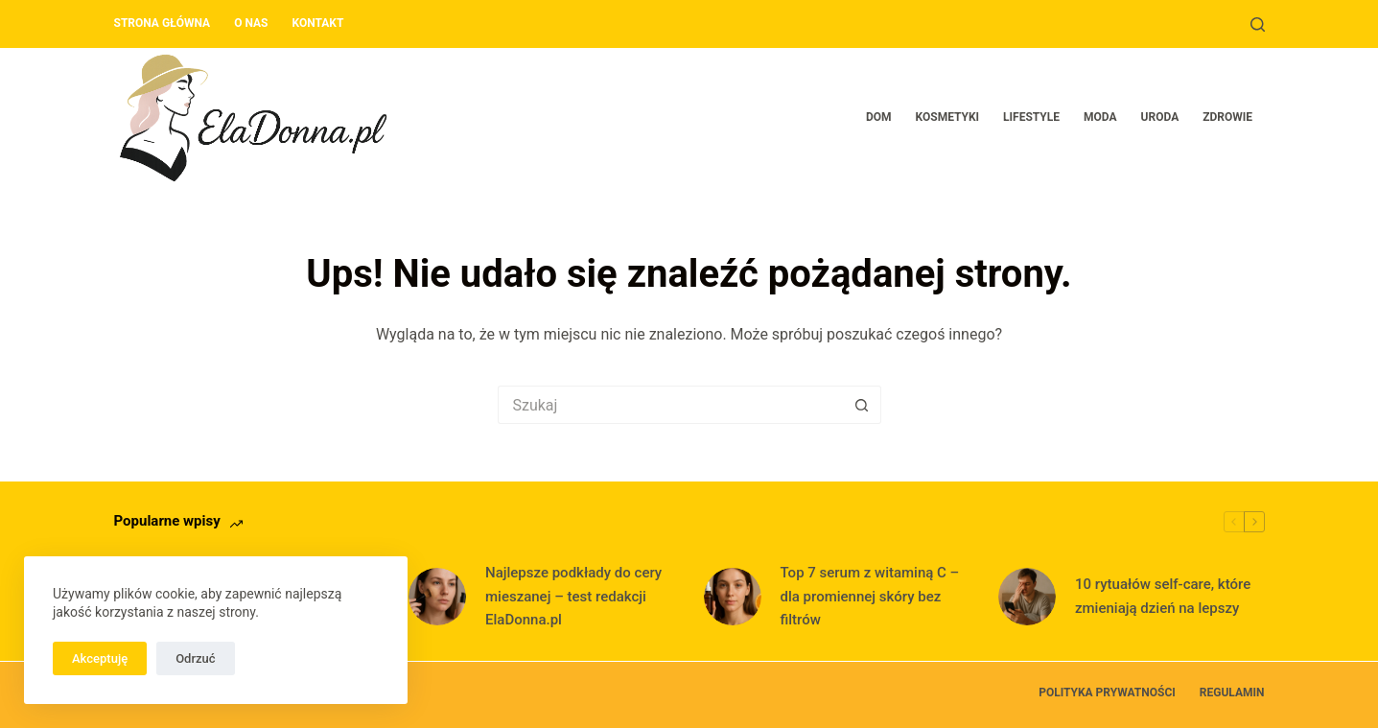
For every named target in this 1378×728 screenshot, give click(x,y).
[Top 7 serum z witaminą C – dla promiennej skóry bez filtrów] (732, 596)
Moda (1100, 117)
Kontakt (317, 23)
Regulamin (1232, 692)
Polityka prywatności (1107, 692)
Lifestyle (1031, 117)
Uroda (1160, 117)
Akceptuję (100, 658)
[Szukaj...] (670, 405)
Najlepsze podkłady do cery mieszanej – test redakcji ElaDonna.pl (573, 596)
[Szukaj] (1257, 24)
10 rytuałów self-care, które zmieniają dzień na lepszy (1162, 596)
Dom (879, 117)
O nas (251, 23)
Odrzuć (195, 658)
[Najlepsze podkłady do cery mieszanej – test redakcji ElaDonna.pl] (437, 596)
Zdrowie (1227, 117)
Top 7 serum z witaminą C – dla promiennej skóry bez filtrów (870, 596)
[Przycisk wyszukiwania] (862, 405)
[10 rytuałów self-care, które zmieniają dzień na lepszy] (1027, 596)
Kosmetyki (948, 117)
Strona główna (162, 23)
